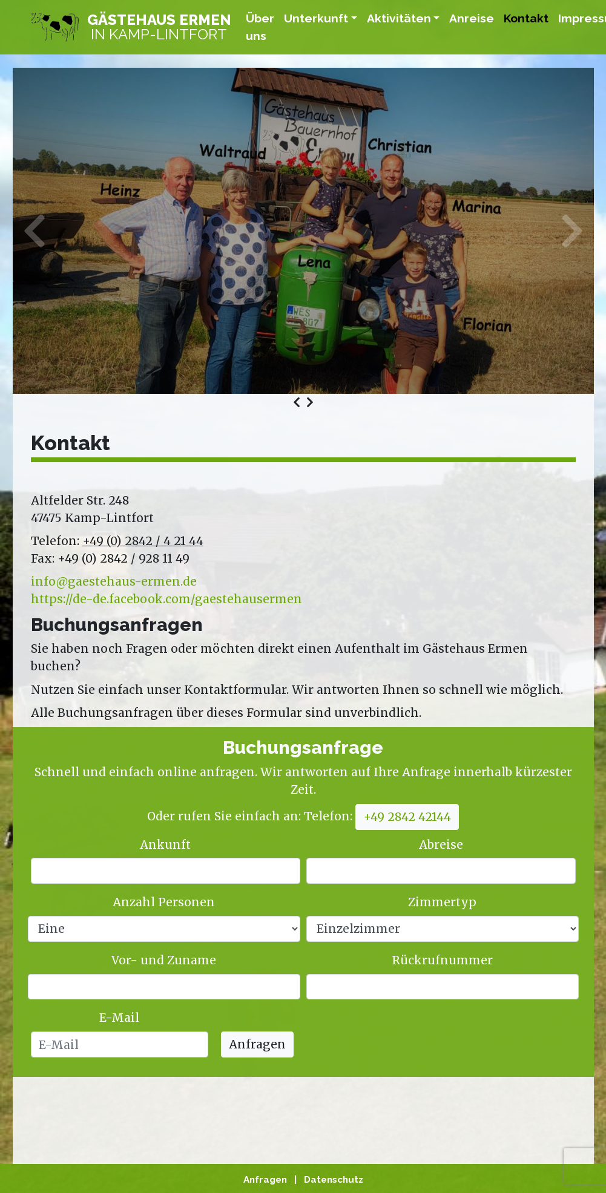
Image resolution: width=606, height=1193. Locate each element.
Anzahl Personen (164, 902)
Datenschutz (333, 1179)
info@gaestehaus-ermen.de (114, 581)
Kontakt (526, 18)
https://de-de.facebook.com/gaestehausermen (166, 599)
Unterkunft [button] (316, 18)
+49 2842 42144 (407, 816)
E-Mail (119, 1017)
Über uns (260, 26)
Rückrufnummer (442, 960)
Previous (49, 231)
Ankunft (165, 844)
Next (557, 231)
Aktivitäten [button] (399, 18)
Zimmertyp (442, 902)
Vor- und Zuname (163, 960)
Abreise (441, 844)
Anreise (471, 18)
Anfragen (257, 1044)
